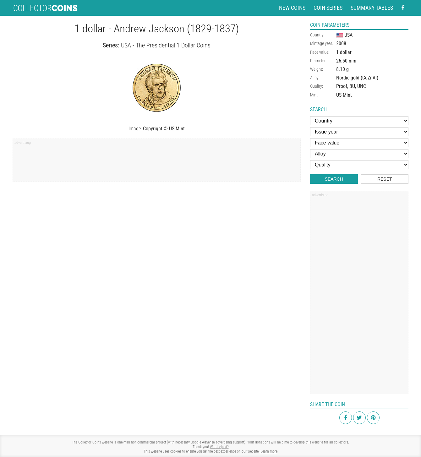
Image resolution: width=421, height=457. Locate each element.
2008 (341, 43)
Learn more (268, 451)
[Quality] (359, 164)
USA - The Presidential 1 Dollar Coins (165, 45)
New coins (292, 7)
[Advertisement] (156, 162)
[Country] (359, 120)
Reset (384, 179)
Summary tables (372, 7)
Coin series (328, 7)
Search (334, 179)
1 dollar (344, 52)
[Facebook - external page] (403, 8)
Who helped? (219, 447)
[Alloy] (359, 153)
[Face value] (359, 142)
